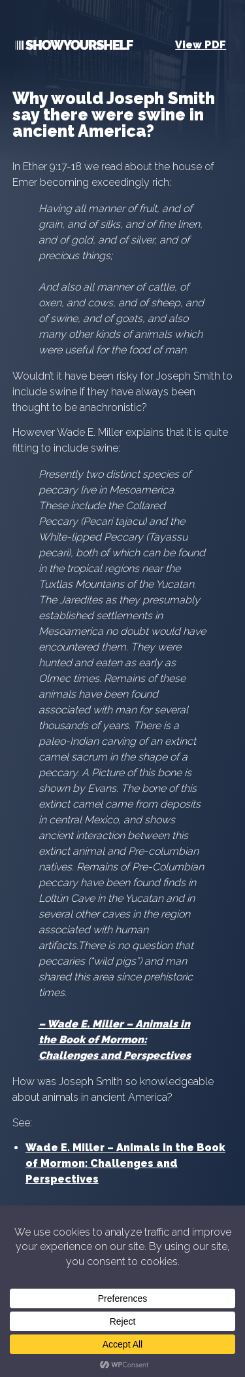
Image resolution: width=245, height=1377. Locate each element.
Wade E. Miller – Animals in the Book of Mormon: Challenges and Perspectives (115, 1040)
